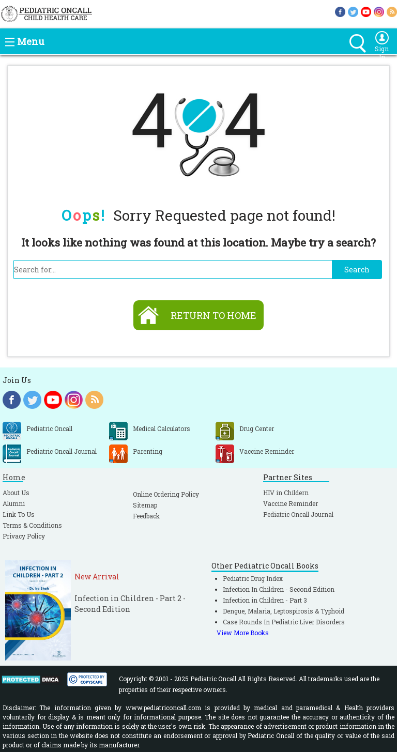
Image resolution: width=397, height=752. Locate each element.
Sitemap (145, 505)
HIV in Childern (286, 492)
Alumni (14, 503)
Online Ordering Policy (166, 494)
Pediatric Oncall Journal (298, 514)
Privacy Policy (24, 536)
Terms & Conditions (32, 525)
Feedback (146, 516)
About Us (16, 492)
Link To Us (19, 514)
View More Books (243, 632)
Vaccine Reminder (290, 503)
